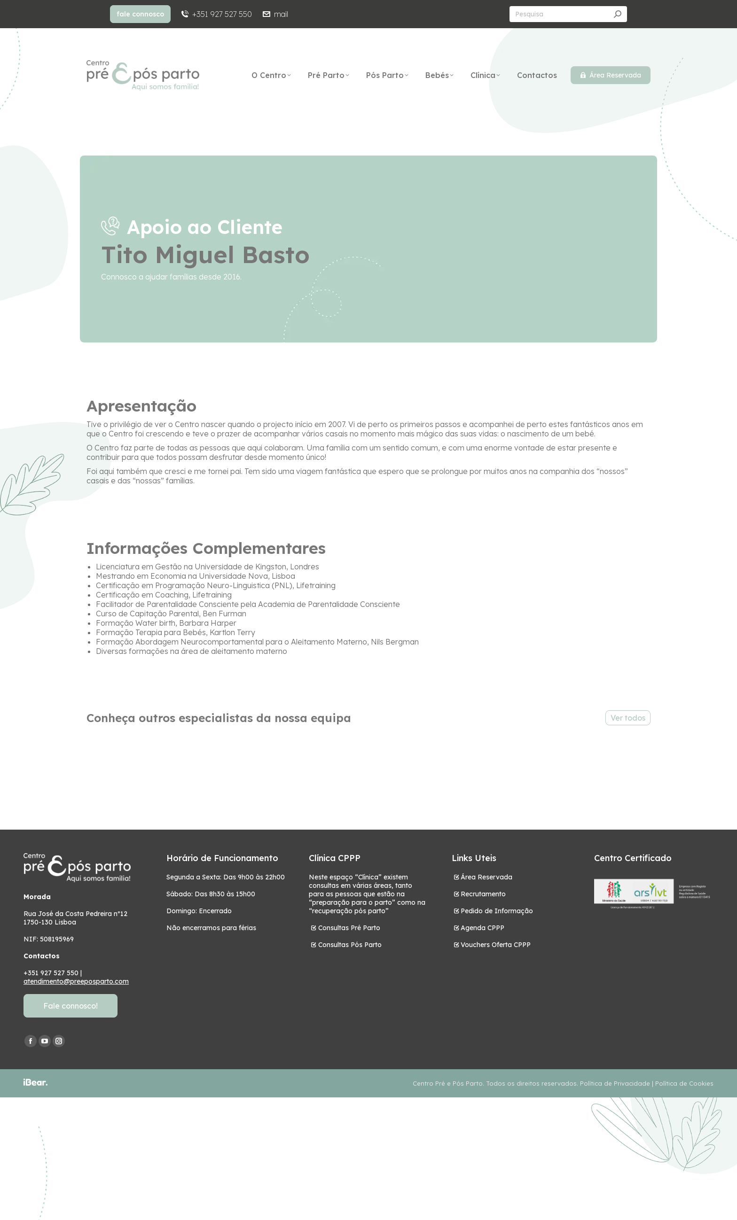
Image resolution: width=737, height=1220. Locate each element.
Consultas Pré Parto (349, 928)
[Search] (568, 14)
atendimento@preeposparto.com (76, 981)
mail (274, 14)
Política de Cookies (684, 1083)
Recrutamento (483, 894)
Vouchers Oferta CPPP (496, 944)
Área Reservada (486, 877)
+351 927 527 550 (216, 14)
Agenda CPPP (482, 928)
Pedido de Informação (497, 911)
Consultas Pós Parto (350, 944)
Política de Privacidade (615, 1083)
